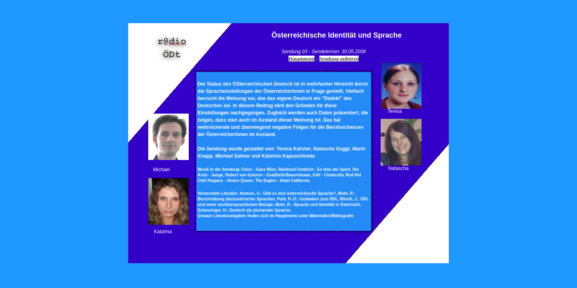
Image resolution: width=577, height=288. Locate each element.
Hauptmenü (301, 59)
